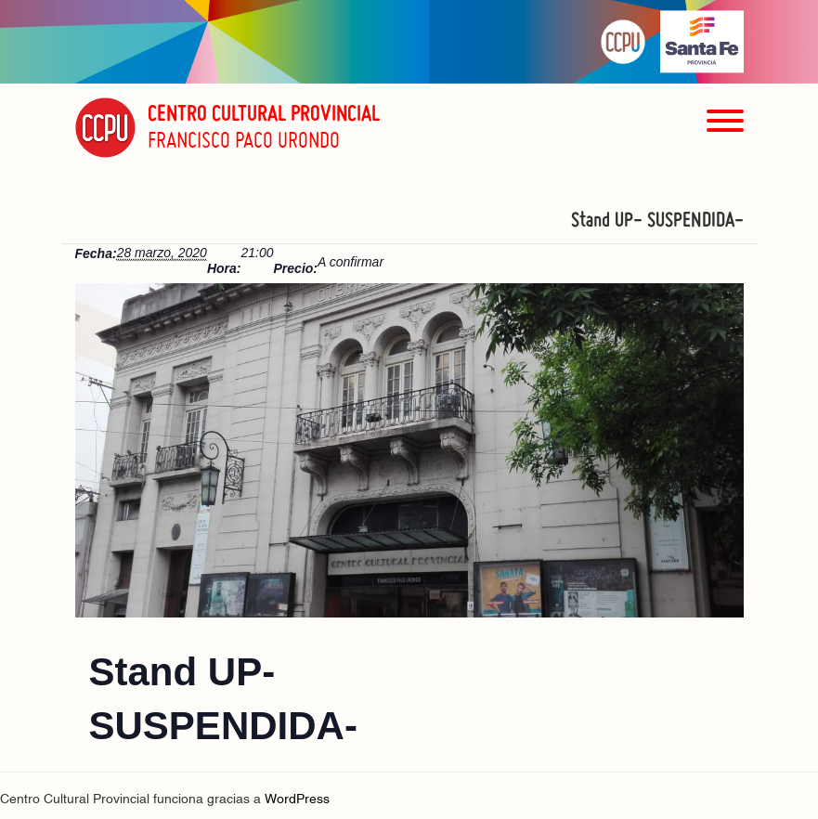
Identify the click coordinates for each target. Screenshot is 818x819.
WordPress (297, 800)
